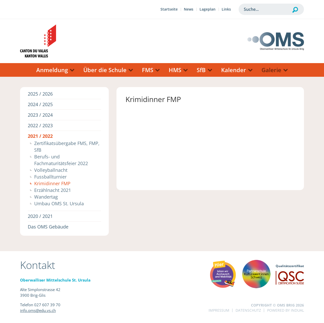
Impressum (219, 310)
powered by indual (285, 310)
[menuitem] (169, 10)
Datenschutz (248, 310)
